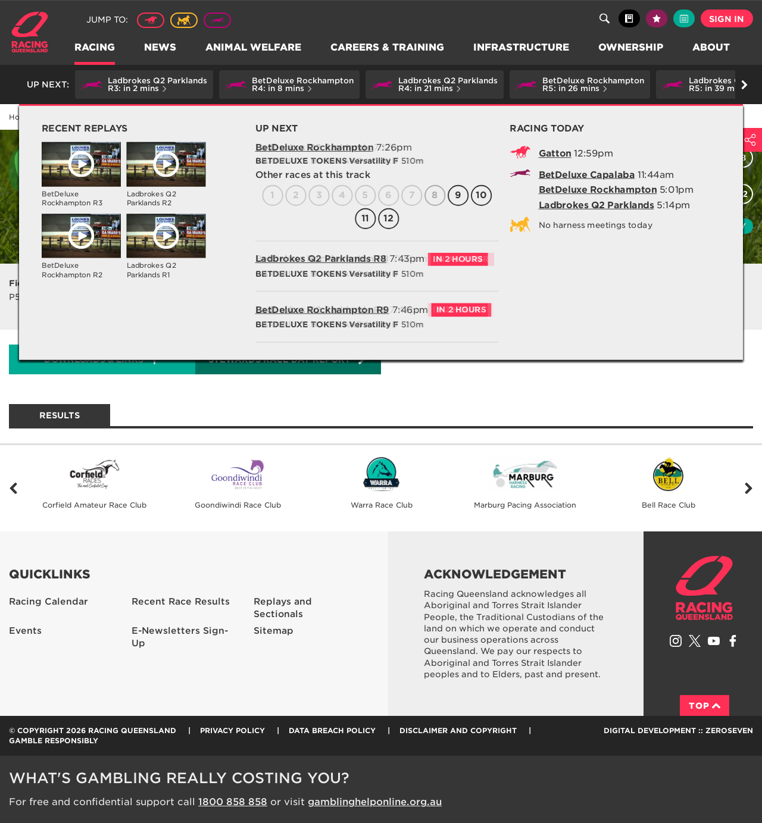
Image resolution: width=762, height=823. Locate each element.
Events (25, 630)
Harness (183, 20)
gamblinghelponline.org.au (375, 802)
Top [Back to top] (704, 706)
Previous (13, 488)
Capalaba (190, 148)
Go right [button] (744, 84)
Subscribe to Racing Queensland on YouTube (714, 641)
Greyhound (217, 20)
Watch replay (709, 225)
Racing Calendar (114, 116)
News (161, 48)
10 (693, 194)
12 (743, 194)
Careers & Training (388, 48)
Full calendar (684, 18)
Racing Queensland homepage (704, 588)
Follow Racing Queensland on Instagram (676, 641)
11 (718, 194)
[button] (144, 84)
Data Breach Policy (332, 730)
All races (516, 158)
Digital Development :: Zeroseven (678, 730)
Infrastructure (522, 48)
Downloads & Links (93, 359)
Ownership (631, 48)
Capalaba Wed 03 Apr (198, 116)
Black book (629, 18)
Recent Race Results (181, 601)
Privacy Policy (232, 730)
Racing (95, 48)
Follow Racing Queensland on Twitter (695, 641)
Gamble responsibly (53, 740)
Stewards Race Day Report (287, 359)
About (711, 48)
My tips (656, 18)
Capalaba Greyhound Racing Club (307, 148)
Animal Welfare (254, 48)
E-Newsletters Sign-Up (180, 637)
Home (30, 32)
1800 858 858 (232, 802)
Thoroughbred (150, 20)
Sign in (726, 19)
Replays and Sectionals (283, 607)
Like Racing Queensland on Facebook (733, 641)
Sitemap (273, 630)
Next (748, 488)
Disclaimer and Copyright (458, 730)
